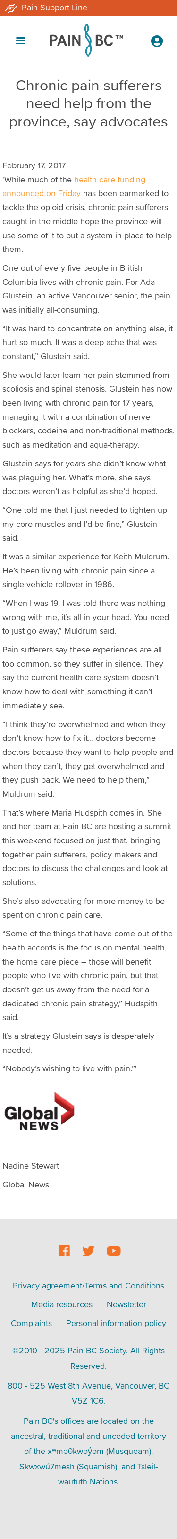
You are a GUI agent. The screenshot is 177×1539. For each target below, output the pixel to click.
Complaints (31, 1323)
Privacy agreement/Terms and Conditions (88, 1285)
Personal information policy (116, 1323)
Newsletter (126, 1304)
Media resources (62, 1304)
